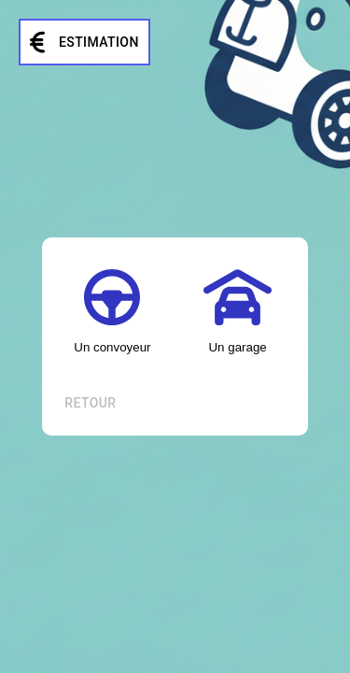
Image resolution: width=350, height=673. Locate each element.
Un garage (238, 311)
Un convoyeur (112, 311)
